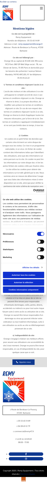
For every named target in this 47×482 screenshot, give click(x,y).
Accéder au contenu (8, 2)
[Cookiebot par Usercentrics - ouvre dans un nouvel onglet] (33, 190)
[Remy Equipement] (13, 401)
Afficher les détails (30, 267)
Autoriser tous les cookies (23, 275)
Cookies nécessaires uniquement (23, 290)
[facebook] (26, 454)
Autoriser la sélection (23, 282)
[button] (23, 362)
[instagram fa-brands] (26, 458)
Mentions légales (28, 474)
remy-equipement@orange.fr (30, 44)
